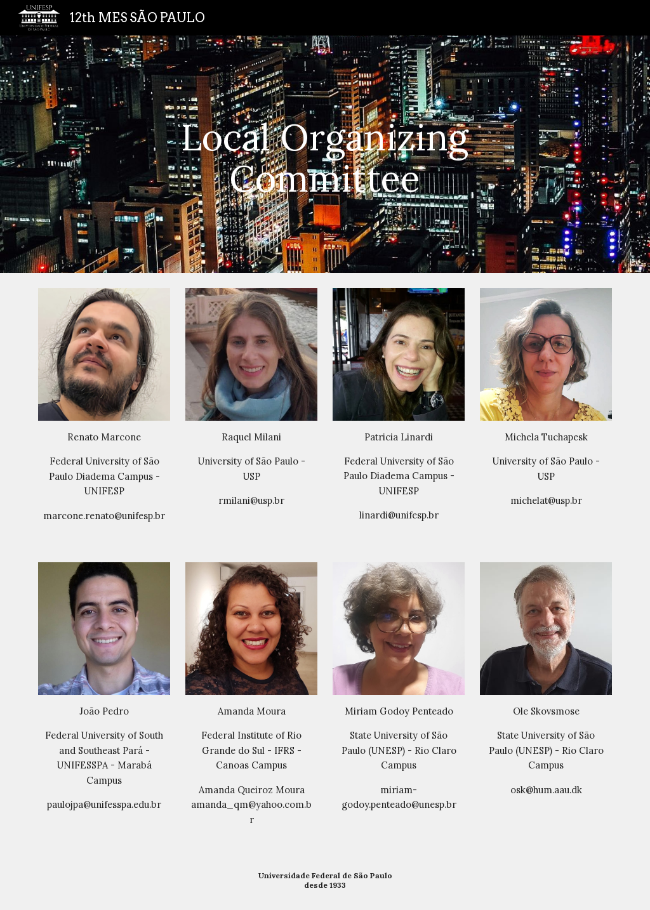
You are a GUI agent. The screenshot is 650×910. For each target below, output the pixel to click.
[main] (325, 154)
